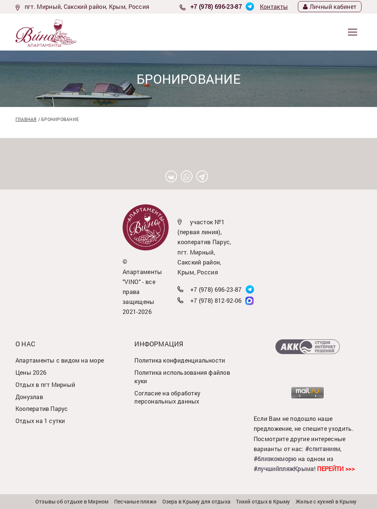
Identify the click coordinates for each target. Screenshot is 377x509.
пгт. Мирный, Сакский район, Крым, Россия (87, 6)
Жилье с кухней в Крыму (326, 501)
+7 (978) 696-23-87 (216, 6)
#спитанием (322, 449)
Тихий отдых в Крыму (263, 501)
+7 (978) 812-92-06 (216, 300)
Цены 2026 (30, 372)
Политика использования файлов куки (182, 376)
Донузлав (29, 397)
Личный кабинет (329, 6)
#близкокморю (275, 459)
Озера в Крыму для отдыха (196, 501)
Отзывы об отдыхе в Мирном (72, 501)
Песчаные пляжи (135, 501)
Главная (26, 119)
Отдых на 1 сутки (40, 421)
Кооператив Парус (41, 408)
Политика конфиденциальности (179, 360)
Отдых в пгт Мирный (45, 384)
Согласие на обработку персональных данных (167, 397)
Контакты (274, 6)
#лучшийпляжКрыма (284, 468)
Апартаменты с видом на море (59, 360)
